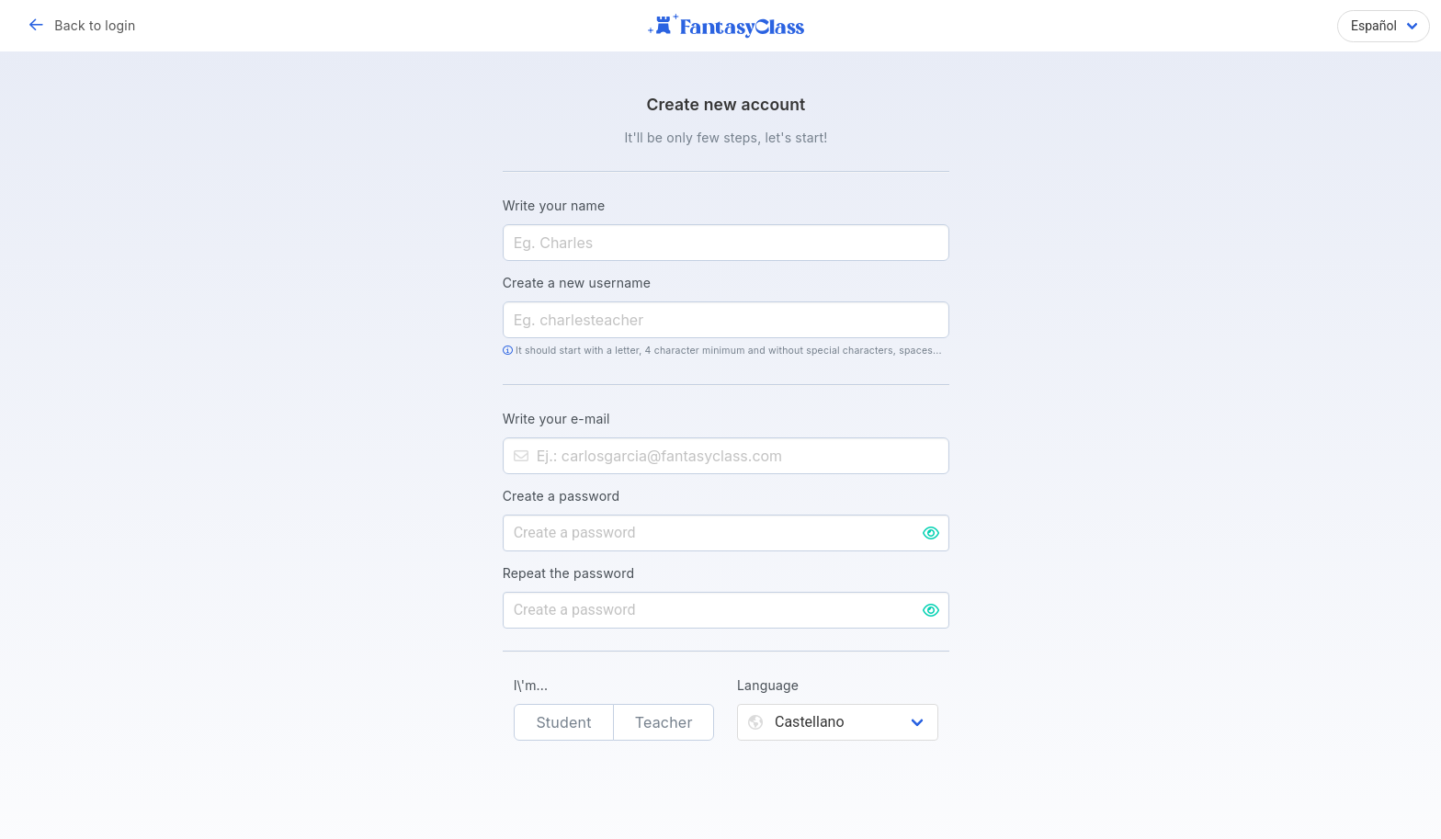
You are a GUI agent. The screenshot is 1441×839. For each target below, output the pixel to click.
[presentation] (726, 798)
